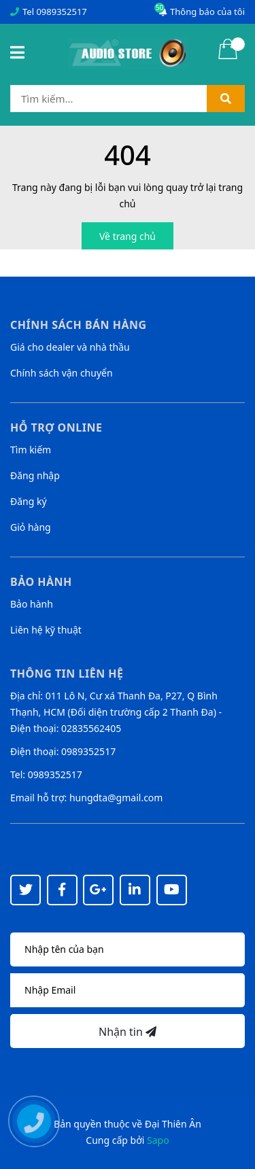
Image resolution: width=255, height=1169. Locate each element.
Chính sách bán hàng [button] (78, 324)
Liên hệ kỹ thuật (46, 629)
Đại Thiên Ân (173, 1123)
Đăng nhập (35, 475)
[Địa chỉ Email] (127, 990)
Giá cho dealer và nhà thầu (70, 347)
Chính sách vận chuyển (61, 372)
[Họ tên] (127, 949)
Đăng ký (28, 501)
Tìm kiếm (30, 449)
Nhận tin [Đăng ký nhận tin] (127, 1031)
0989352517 (61, 11)
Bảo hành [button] (41, 581)
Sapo (158, 1140)
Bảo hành (31, 603)
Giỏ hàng (30, 527)
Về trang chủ (127, 236)
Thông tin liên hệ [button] (67, 673)
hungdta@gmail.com (116, 797)
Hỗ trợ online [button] (56, 427)
